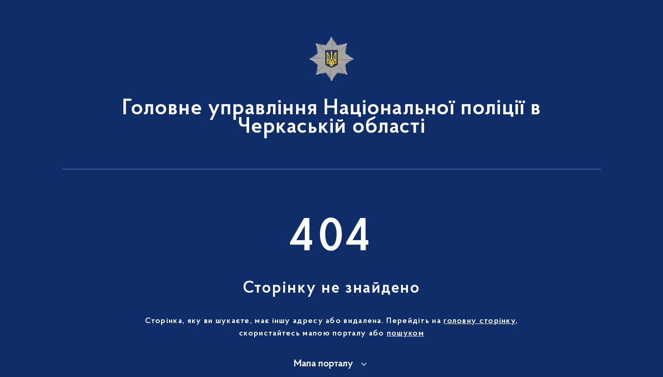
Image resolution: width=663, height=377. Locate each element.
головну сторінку (479, 321)
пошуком (405, 334)
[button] (332, 364)
